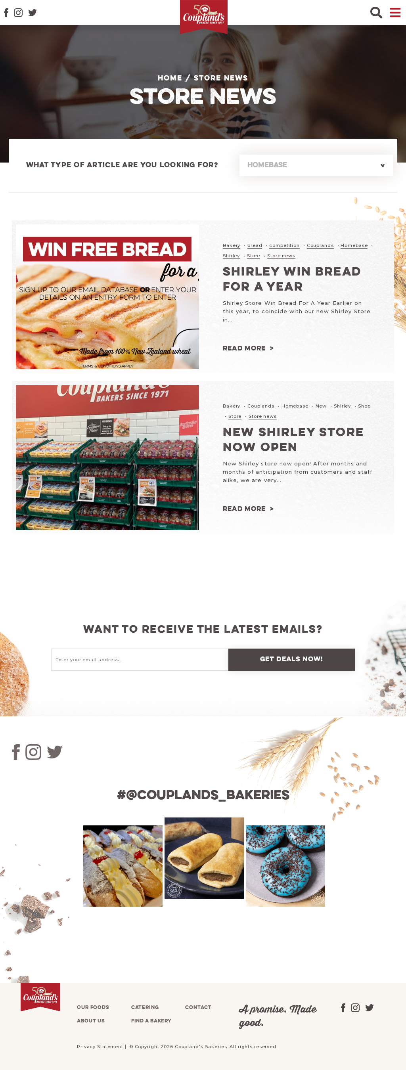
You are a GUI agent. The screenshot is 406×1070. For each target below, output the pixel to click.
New (321, 405)
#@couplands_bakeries (203, 794)
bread (254, 245)
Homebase (354, 245)
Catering (145, 1006)
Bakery (231, 245)
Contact (198, 1006)
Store (253, 255)
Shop (364, 405)
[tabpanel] (122, 864)
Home (170, 78)
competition (284, 245)
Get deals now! (292, 658)
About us (91, 1020)
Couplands (320, 245)
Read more (244, 348)
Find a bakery (151, 1020)
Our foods (93, 1006)
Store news (281, 255)
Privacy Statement (100, 1045)
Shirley (231, 255)
